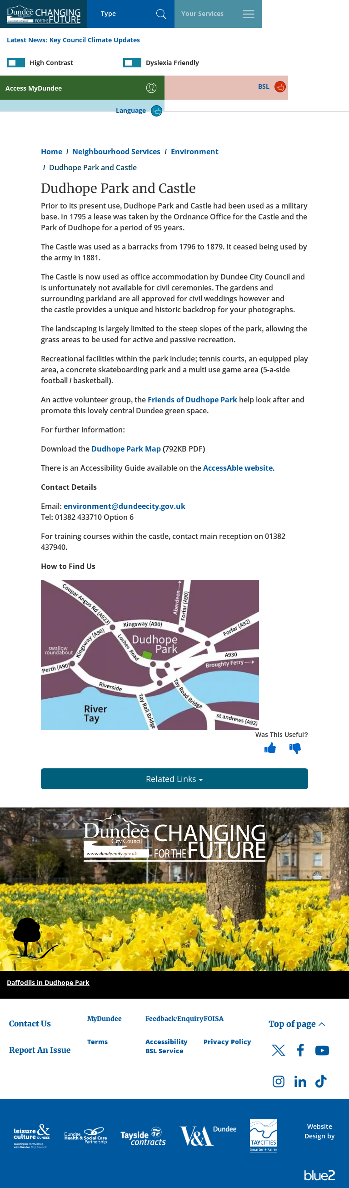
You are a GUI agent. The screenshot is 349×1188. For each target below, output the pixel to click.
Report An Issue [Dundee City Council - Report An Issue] (39, 1015)
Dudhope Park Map (126, 414)
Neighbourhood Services (116, 117)
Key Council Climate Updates (95, 40)
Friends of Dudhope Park (193, 365)
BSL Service (164, 1015)
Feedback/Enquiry (174, 984)
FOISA (214, 984)
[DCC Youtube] (322, 1017)
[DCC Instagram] (279, 1048)
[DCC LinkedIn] (300, 1048)
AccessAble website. (238, 433)
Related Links (174, 743)
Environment (195, 117)
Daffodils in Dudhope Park (48, 947)
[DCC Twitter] (279, 1023)
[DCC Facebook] (300, 1017)
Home (51, 117)
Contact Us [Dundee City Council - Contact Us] (30, 989)
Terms (97, 1006)
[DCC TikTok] (322, 1048)
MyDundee (104, 984)
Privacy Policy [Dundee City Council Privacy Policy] (227, 1006)
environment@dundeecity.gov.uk (124, 471)
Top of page (297, 989)
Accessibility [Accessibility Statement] (166, 1006)
